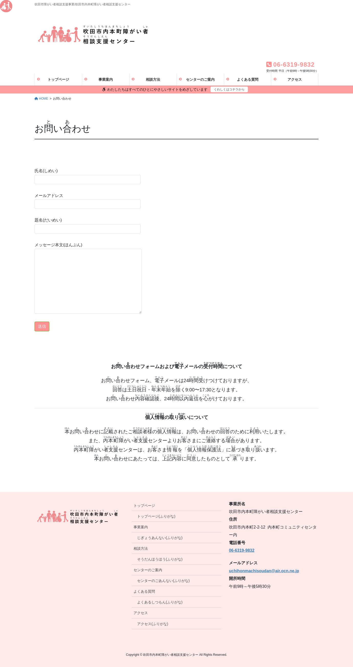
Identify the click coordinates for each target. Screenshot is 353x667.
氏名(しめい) (88, 176)
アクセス (141, 613)
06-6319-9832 (242, 550)
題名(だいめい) (88, 225)
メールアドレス (88, 201)
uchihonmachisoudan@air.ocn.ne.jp (264, 571)
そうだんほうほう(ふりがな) (159, 559)
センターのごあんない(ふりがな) (163, 581)
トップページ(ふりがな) (156, 516)
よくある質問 (144, 591)
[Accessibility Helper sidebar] (6, 6)
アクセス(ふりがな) (152, 624)
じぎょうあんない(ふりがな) (159, 538)
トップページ (144, 506)
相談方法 (141, 548)
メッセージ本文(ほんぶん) (88, 278)
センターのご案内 (148, 570)
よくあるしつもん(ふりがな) (159, 602)
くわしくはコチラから (229, 89)
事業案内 (141, 527)
